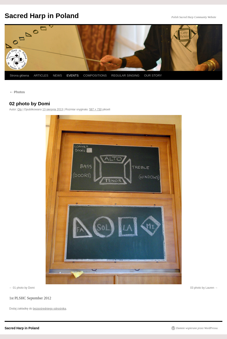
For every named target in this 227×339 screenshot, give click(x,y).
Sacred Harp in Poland (42, 15)
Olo (19, 109)
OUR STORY (153, 75)
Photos (17, 92)
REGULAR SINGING (125, 75)
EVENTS (72, 75)
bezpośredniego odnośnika (49, 308)
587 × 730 (95, 109)
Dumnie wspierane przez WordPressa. (197, 328)
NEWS (57, 75)
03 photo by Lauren (202, 287)
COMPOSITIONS (95, 75)
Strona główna (19, 75)
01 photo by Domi (24, 287)
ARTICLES (41, 75)
